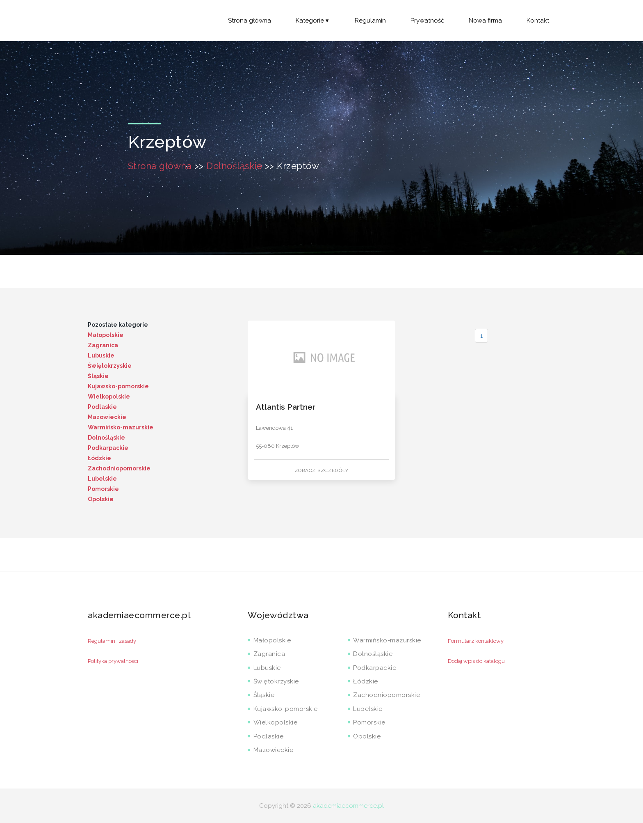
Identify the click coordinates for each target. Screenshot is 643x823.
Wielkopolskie (109, 396)
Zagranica (103, 345)
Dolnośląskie (234, 165)
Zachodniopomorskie (119, 468)
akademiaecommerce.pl (348, 805)
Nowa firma (485, 20)
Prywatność (427, 20)
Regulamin (370, 20)
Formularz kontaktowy (476, 641)
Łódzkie (99, 458)
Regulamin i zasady (112, 641)
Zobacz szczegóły (321, 470)
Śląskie (98, 376)
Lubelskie (102, 478)
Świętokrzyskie (110, 365)
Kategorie (313, 20)
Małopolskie (105, 335)
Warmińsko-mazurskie (120, 427)
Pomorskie (103, 489)
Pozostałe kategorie (118, 324)
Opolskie (101, 499)
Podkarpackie (108, 448)
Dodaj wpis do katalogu (476, 661)
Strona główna (249, 20)
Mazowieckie (107, 417)
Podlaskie (102, 406)
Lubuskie (101, 355)
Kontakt (538, 20)
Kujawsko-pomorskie (118, 386)
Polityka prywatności (113, 661)
